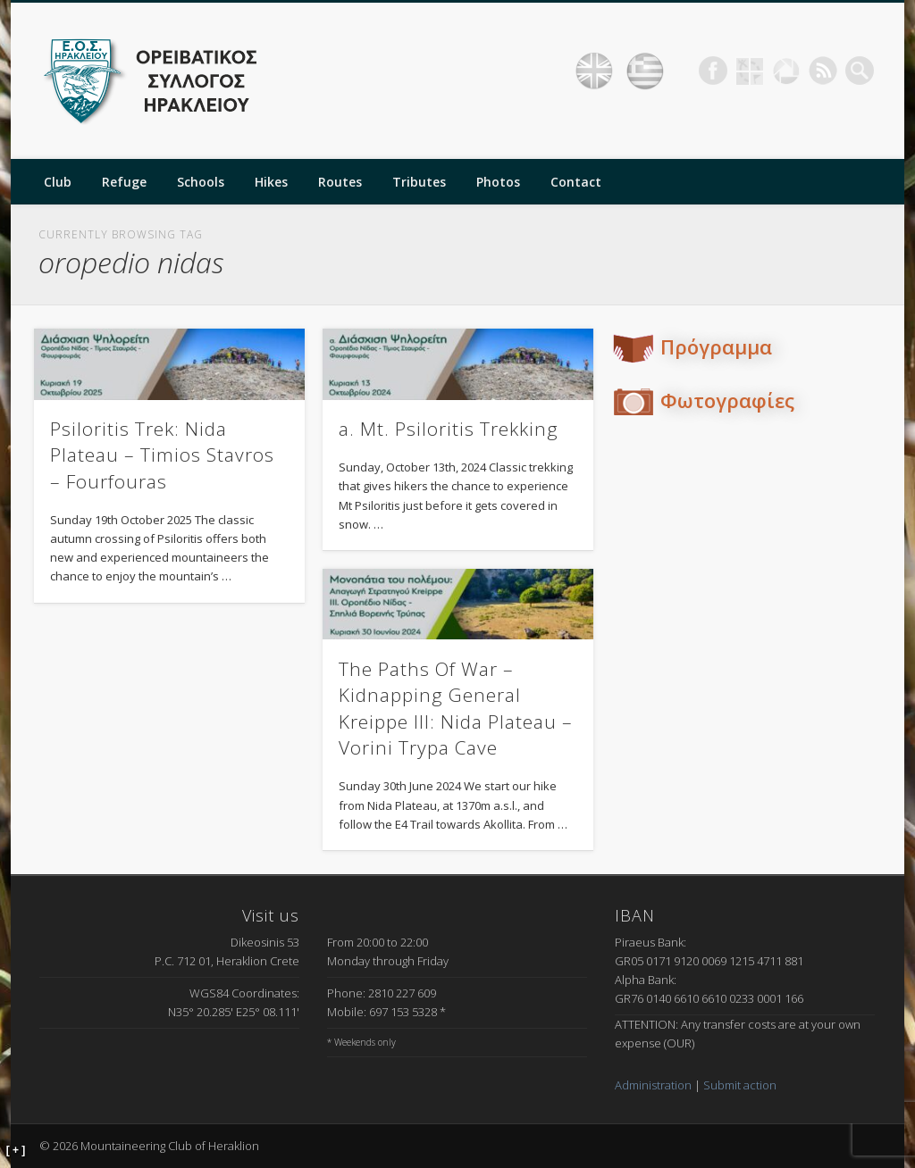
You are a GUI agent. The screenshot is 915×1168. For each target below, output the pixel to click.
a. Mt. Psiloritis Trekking (448, 428)
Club (57, 181)
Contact (575, 181)
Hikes (271, 181)
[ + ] (16, 1150)
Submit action (739, 1085)
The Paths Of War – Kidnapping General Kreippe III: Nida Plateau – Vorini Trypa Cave (456, 708)
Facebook (713, 70)
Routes (340, 181)
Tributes (419, 181)
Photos (498, 181)
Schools (200, 181)
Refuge (124, 181)
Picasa (786, 70)
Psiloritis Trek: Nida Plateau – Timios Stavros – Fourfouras (162, 455)
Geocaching (749, 70)
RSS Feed (823, 70)
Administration (653, 1085)
